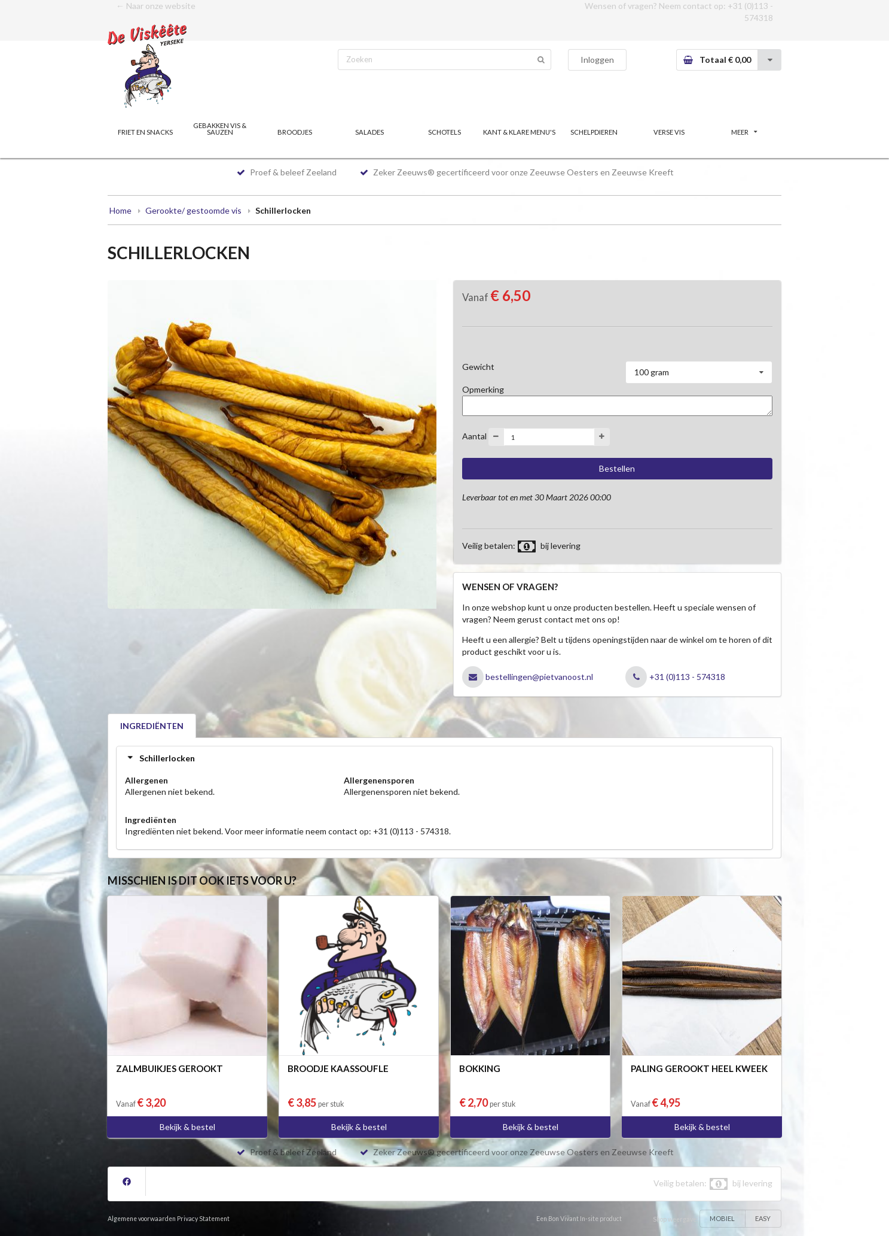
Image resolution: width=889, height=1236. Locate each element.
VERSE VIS (669, 132)
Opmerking (483, 389)
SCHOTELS (444, 132)
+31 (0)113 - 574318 (687, 677)
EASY (763, 1218)
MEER (744, 132)
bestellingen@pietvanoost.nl (539, 677)
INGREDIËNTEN (152, 726)
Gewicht (478, 367)
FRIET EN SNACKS (145, 132)
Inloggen (597, 59)
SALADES (369, 132)
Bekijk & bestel (187, 1127)
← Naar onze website (155, 6)
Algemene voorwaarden (142, 1218)
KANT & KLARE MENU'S (519, 132)
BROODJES (294, 132)
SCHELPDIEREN (594, 132)
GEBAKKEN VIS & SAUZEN (219, 129)
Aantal (474, 436)
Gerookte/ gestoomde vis (193, 210)
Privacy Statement (203, 1218)
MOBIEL (722, 1218)
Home (120, 210)
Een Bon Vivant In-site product (579, 1218)
